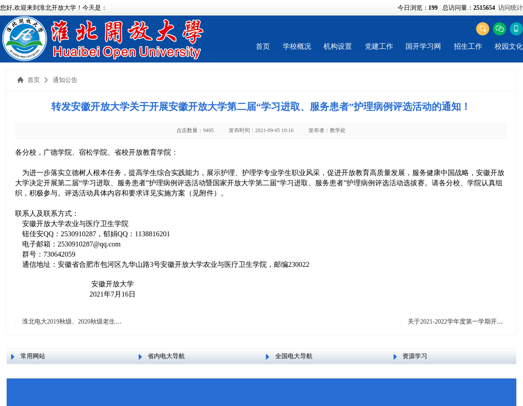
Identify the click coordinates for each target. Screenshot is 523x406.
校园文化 (509, 46)
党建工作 (379, 46)
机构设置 (338, 46)
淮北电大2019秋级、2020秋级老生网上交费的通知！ (93, 321)
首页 (263, 46)
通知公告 (65, 80)
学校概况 (297, 46)
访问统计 (510, 7)
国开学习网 (423, 46)
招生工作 (468, 46)
